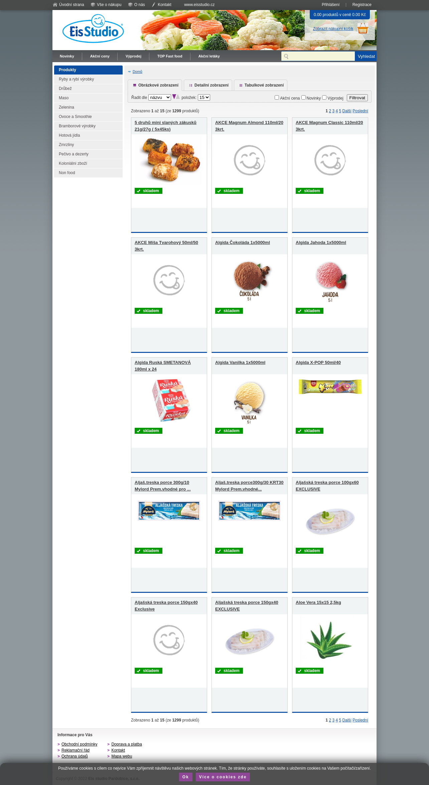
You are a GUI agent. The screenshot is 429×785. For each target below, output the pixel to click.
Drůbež (65, 88)
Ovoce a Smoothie (75, 116)
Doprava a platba (126, 744)
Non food (67, 172)
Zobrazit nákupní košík (333, 28)
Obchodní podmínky (79, 744)
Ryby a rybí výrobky (76, 79)
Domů (137, 72)
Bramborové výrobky (77, 126)
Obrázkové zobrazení (158, 85)
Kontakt (164, 4)
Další (346, 111)
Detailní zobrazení (211, 85)
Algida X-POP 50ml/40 (318, 362)
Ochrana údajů (74, 756)
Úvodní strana (71, 4)
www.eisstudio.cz (199, 4)
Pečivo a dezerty (74, 154)
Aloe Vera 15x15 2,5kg (318, 602)
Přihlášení (330, 4)
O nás (139, 4)
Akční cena (290, 98)
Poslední (360, 111)
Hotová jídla (69, 135)
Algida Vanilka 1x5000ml (240, 362)
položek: (188, 97)
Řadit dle (139, 97)
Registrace (362, 4)
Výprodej (133, 56)
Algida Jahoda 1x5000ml (321, 242)
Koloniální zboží (73, 163)
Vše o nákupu (109, 4)
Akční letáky (209, 56)
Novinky (67, 56)
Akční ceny (100, 56)
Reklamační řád (75, 750)
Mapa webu (121, 756)
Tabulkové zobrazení (264, 85)
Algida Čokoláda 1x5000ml (242, 242)
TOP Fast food (169, 56)
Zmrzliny (66, 144)
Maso (63, 98)
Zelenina (66, 107)
